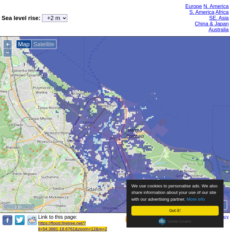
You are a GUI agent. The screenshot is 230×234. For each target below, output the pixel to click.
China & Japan (212, 24)
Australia (219, 29)
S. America (201, 12)
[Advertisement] (122, 17)
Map (23, 44)
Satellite (43, 44)
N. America (216, 6)
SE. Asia (219, 18)
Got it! (175, 210)
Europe (193, 6)
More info (196, 199)
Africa (222, 12)
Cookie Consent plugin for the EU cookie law (175, 221)
